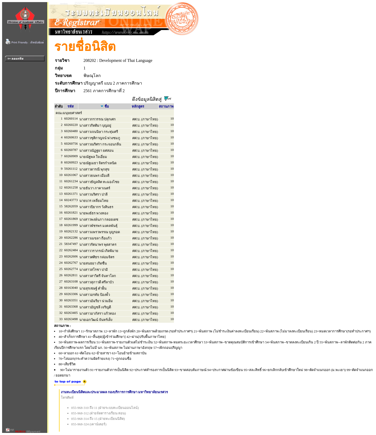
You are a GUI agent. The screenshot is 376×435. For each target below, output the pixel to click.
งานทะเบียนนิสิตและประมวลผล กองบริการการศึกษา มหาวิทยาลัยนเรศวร (114, 392)
